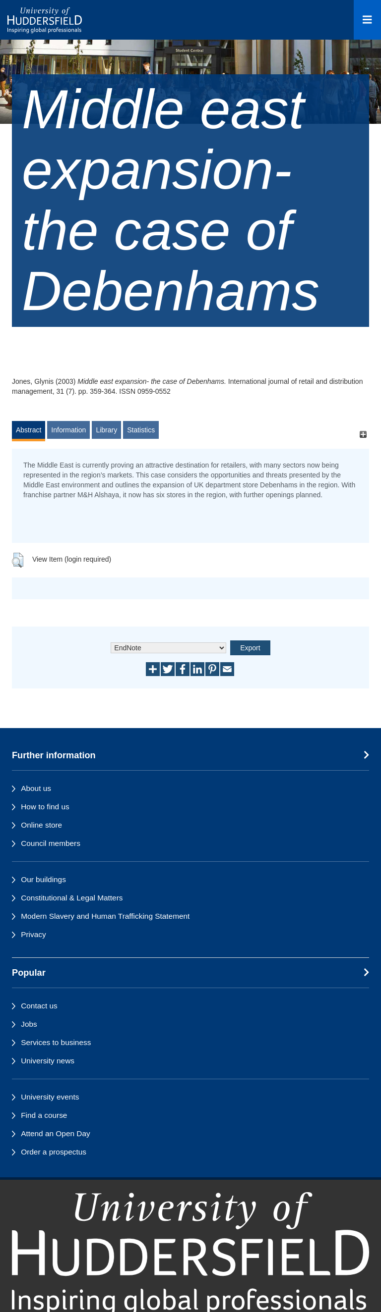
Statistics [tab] (141, 430)
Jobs (29, 1024)
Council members (50, 843)
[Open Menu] (367, 20)
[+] (363, 434)
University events (50, 1097)
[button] (17, 560)
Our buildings (43, 879)
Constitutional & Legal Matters (72, 897)
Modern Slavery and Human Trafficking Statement (105, 916)
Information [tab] (68, 430)
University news (47, 1060)
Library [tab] (106, 430)
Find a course (44, 1115)
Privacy (33, 934)
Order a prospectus (53, 1152)
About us (36, 788)
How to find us (45, 806)
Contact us (39, 1005)
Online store (41, 825)
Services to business (56, 1042)
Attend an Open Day (55, 1133)
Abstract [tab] (28, 430)
